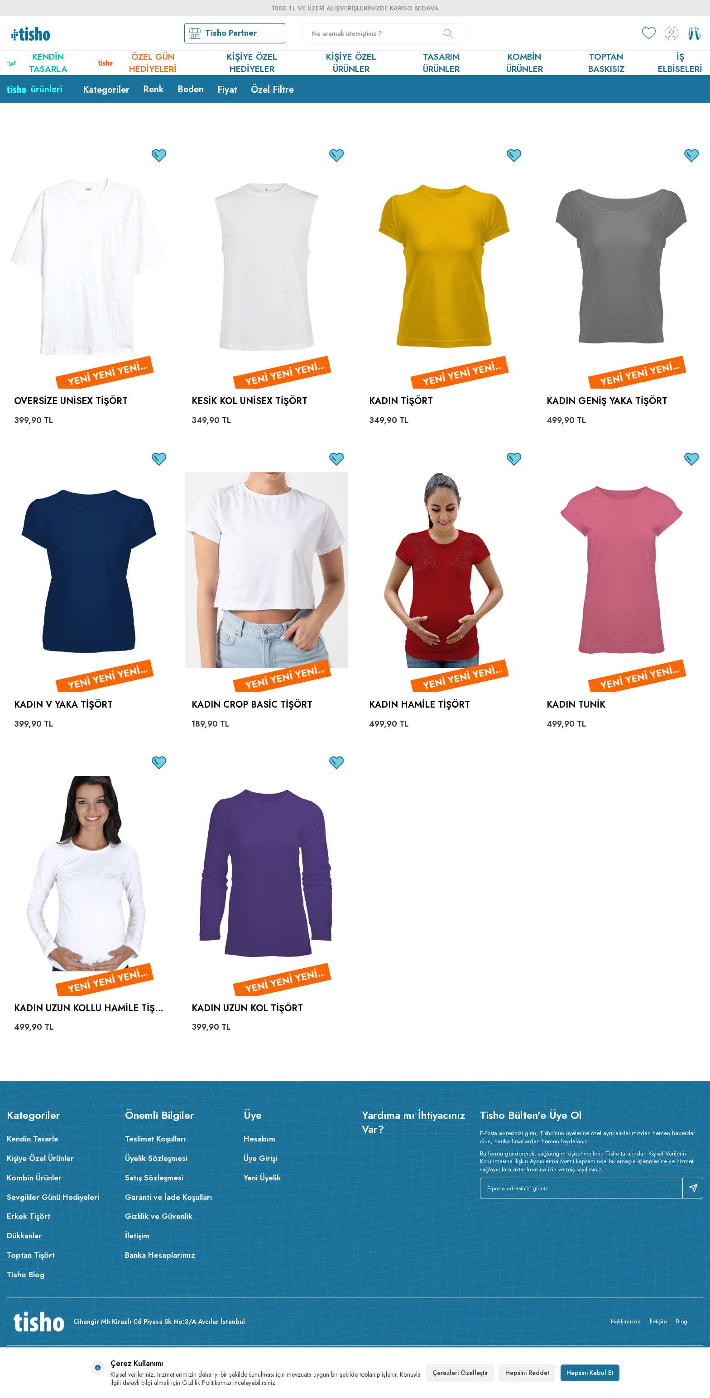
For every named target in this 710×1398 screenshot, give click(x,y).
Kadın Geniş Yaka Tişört (607, 401)
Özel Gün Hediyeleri (137, 63)
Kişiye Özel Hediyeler (252, 63)
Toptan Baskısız (606, 63)
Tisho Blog (25, 1274)
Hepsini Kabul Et (590, 1372)
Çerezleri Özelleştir (460, 1372)
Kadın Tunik (576, 705)
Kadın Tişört (401, 401)
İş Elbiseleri (680, 63)
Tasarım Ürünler (441, 63)
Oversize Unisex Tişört (71, 401)
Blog (681, 1321)
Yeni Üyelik (262, 1177)
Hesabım (259, 1138)
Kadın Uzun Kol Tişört (247, 1009)
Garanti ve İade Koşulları (168, 1197)
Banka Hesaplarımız (160, 1255)
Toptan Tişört (31, 1255)
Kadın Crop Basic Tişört (252, 705)
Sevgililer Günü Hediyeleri (53, 1197)
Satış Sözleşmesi (154, 1177)
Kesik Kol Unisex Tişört (249, 401)
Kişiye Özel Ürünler (351, 63)
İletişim (137, 1235)
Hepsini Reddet (527, 1372)
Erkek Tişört (28, 1216)
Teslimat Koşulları (155, 1138)
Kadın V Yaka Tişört (63, 705)
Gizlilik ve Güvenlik (158, 1216)
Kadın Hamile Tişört (419, 705)
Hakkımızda (626, 1321)
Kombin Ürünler (524, 63)
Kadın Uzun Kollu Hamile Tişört (88, 1009)
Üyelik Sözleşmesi (156, 1158)
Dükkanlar (24, 1235)
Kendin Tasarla (37, 63)
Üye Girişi (260, 1158)
